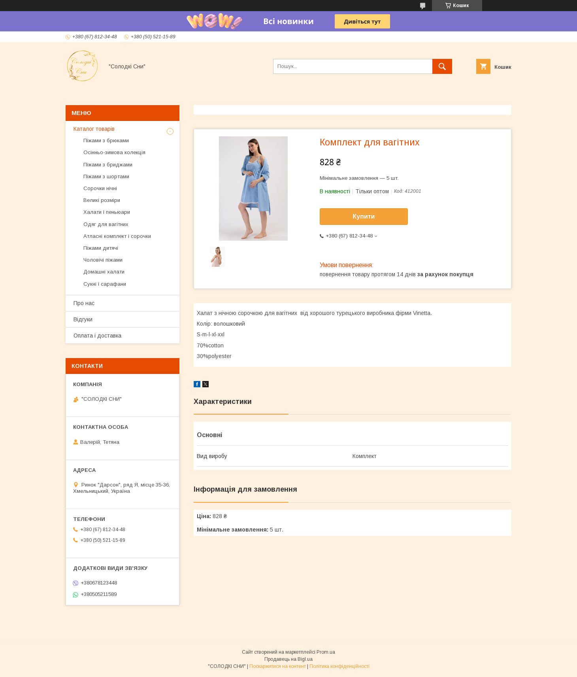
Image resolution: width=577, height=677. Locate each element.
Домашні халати (103, 272)
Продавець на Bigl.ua (288, 659)
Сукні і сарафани (104, 284)
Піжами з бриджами (107, 165)
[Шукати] (442, 66)
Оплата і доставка (97, 335)
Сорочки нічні (100, 188)
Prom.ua (326, 652)
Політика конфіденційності (339, 666)
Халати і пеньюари (106, 212)
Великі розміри (101, 200)
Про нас (84, 303)
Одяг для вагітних (105, 224)
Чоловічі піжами (103, 260)
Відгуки (83, 319)
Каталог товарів (94, 129)
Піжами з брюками (106, 140)
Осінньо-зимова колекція (114, 152)
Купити (364, 216)
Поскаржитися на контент (277, 666)
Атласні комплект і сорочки (117, 236)
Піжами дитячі (100, 248)
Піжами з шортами (106, 176)
